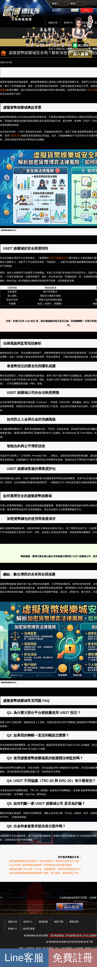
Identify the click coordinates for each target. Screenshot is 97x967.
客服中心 (12, 928)
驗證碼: (56, 10)
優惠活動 (74, 921)
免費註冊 (72, 957)
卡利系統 (29, 948)
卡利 (21, 948)
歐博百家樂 (29, 928)
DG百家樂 (48, 948)
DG (57, 948)
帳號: (54, 3)
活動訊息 (60, 48)
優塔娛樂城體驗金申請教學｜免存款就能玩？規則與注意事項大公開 (44, 861)
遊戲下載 (58, 921)
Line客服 (24, 957)
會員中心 (27, 921)
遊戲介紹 (53, 22)
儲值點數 (43, 921)
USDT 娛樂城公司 (58, 258)
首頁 (50, 48)
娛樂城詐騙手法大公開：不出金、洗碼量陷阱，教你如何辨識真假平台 (45, 869)
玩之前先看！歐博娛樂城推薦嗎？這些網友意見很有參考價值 (40, 865)
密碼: (73, 3)
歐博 (38, 948)
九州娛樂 (78, 948)
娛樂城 (88, 948)
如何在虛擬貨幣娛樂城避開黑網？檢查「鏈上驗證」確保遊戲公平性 (44, 873)
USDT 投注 (15, 135)
